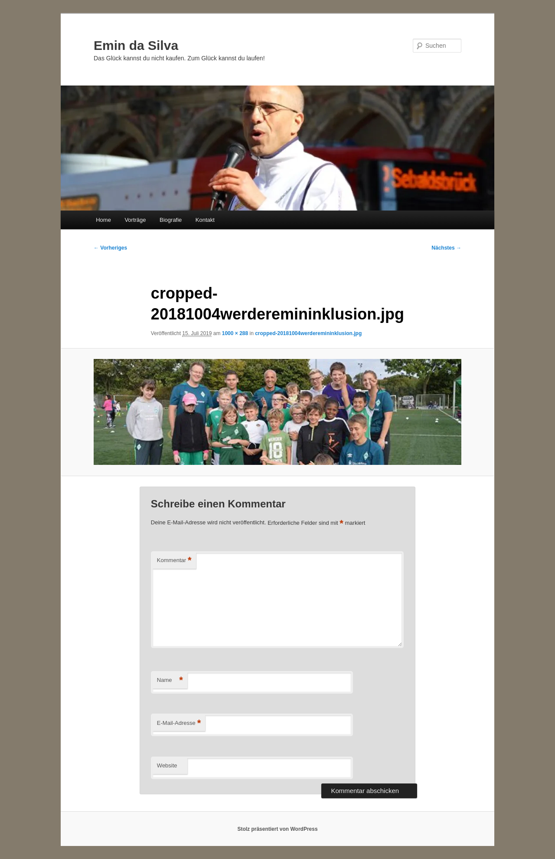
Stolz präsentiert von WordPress (277, 829)
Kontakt (205, 220)
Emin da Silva (136, 45)
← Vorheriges (110, 248)
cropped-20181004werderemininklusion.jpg (308, 333)
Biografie (171, 220)
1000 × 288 (235, 333)
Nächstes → (446, 248)
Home (103, 220)
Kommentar (174, 560)
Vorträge (135, 220)
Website (167, 765)
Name (170, 680)
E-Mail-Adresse (179, 723)
